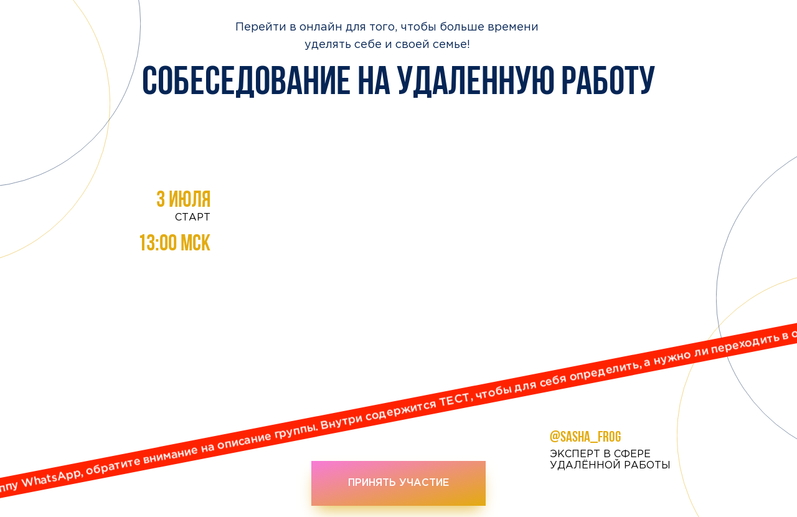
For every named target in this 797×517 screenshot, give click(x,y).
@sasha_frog (585, 437)
